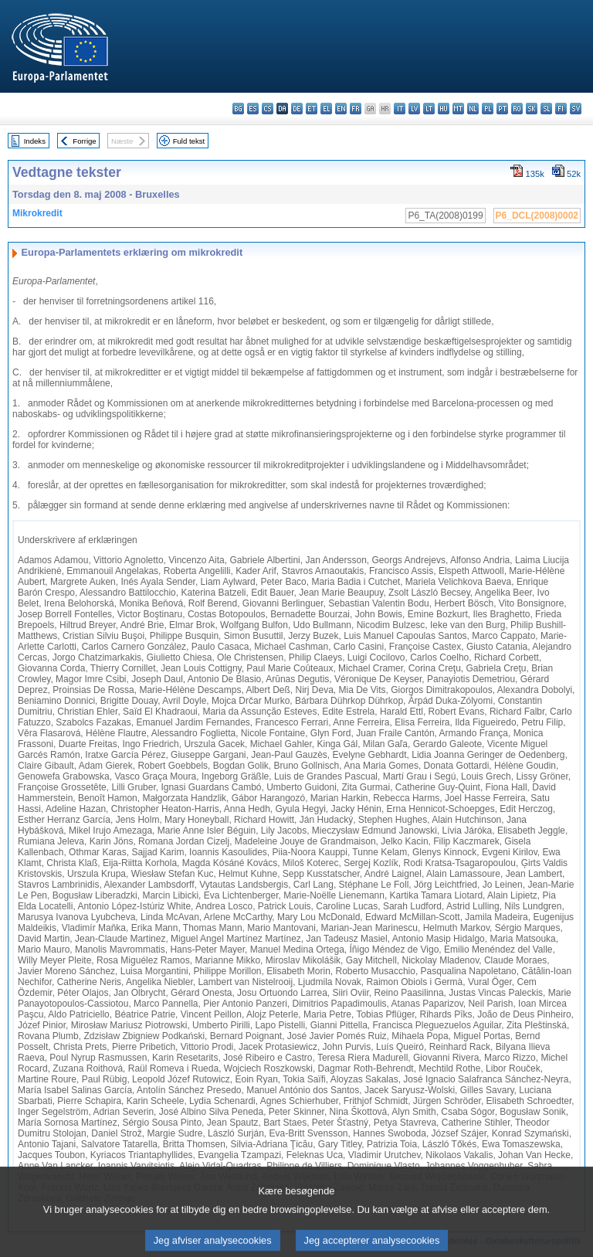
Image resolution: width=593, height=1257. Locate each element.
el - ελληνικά (326, 108)
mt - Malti (458, 108)
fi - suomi (561, 108)
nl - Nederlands (473, 108)
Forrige (84, 141)
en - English (341, 108)
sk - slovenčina (531, 108)
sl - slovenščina (546, 108)
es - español (253, 108)
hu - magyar (443, 108)
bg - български (238, 108)
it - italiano (399, 108)
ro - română (517, 108)
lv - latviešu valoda (414, 108)
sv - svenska (575, 108)
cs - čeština (267, 108)
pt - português (502, 108)
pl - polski (487, 108)
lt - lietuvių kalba (429, 108)
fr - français (355, 108)
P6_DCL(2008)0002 (537, 215)
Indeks (35, 141)
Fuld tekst (189, 141)
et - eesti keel (311, 108)
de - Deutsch (297, 108)
